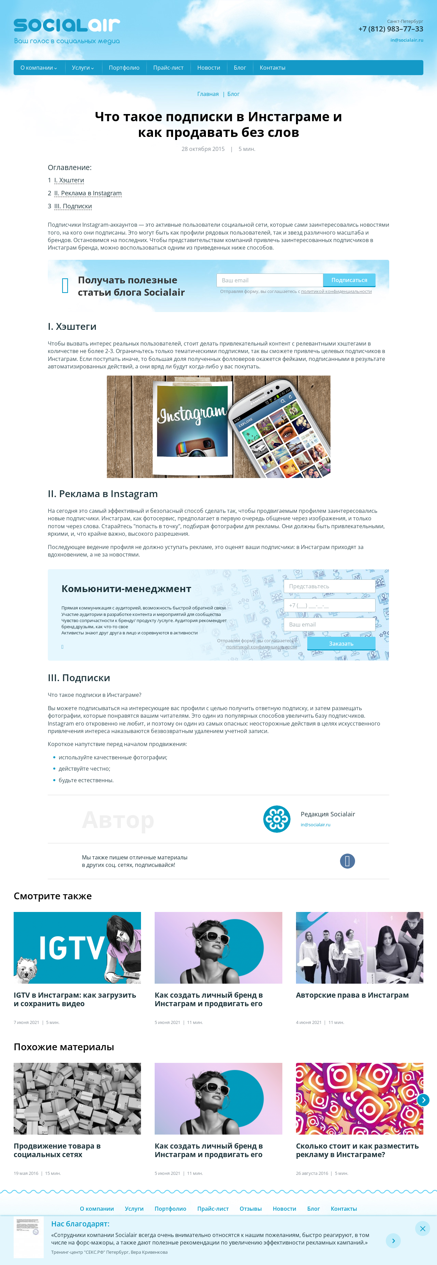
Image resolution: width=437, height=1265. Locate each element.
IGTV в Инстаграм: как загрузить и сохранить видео (75, 999)
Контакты (272, 67)
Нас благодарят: (80, 1223)
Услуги (81, 67)
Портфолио (124, 67)
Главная (208, 94)
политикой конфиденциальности (336, 291)
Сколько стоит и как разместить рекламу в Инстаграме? (357, 1150)
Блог (240, 67)
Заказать (341, 643)
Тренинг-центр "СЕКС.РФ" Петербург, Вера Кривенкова (109, 1252)
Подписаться (349, 280)
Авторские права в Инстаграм (352, 995)
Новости (208, 67)
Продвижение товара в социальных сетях (57, 1150)
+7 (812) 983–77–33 (390, 28)
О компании (36, 67)
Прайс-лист (168, 67)
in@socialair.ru (407, 40)
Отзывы (251, 1208)
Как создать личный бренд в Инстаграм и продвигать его (209, 999)
